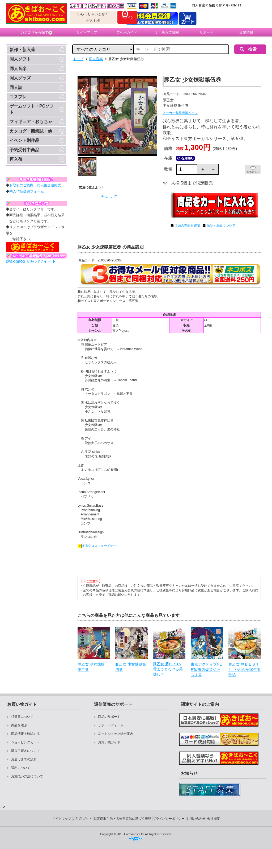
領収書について (22, 717)
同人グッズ (20, 78)
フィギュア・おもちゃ (31, 121)
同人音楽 (18, 68)
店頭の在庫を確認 (187, 225)
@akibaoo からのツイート (31, 261)
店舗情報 (246, 32)
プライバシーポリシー (169, 818)
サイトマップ (86, 32)
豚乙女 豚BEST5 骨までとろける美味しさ (168, 669)
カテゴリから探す (36, 32)
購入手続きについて (25, 751)
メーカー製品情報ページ (180, 113)
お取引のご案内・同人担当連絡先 (35, 185)
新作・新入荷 (22, 49)
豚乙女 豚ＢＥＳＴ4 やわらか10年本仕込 (244, 669)
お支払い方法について (27, 776)
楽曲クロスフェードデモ (97, 546)
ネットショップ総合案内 (115, 734)
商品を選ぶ (19, 725)
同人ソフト (20, 59)
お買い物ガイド (109, 742)
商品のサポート (109, 717)
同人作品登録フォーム (26, 191)
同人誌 (16, 87)
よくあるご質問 (167, 32)
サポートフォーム (111, 725)
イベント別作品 (24, 140)
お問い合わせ (196, 818)
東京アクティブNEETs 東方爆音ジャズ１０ (206, 669)
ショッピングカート (25, 742)
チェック (108, 196)
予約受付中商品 (24, 149)
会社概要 (213, 818)
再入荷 (16, 159)
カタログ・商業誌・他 (31, 131)
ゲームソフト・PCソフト (32, 109)
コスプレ (18, 97)
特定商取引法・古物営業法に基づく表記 (122, 818)
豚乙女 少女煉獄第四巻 (130, 667)
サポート (206, 32)
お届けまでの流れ (24, 759)
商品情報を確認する (25, 734)
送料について (20, 768)
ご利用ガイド (126, 32)
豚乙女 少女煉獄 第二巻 (93, 667)
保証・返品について (221, 225)
